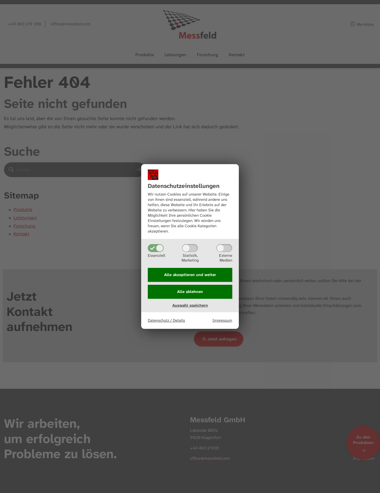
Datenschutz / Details (166, 320)
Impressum (222, 320)
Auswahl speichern (190, 305)
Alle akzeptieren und (190, 274)
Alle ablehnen (190, 291)
